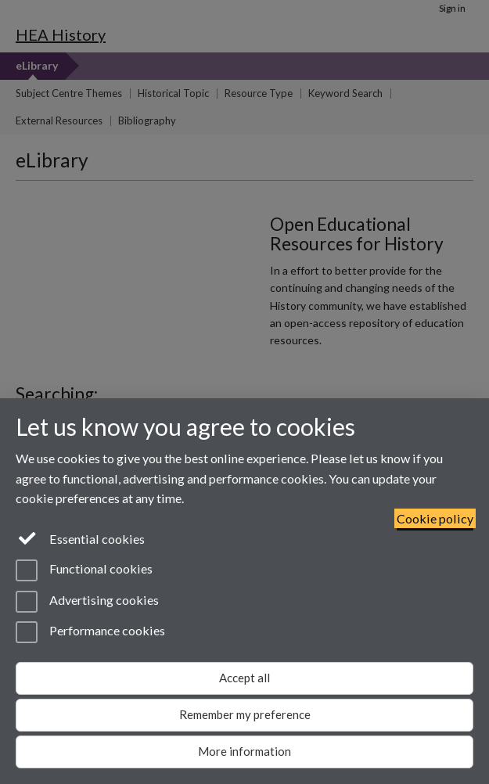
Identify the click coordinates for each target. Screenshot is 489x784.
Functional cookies (84, 570)
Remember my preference (245, 714)
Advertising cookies (87, 601)
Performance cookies (90, 632)
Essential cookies (80, 537)
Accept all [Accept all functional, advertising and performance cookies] (244, 678)
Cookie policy (435, 518)
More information (244, 751)
